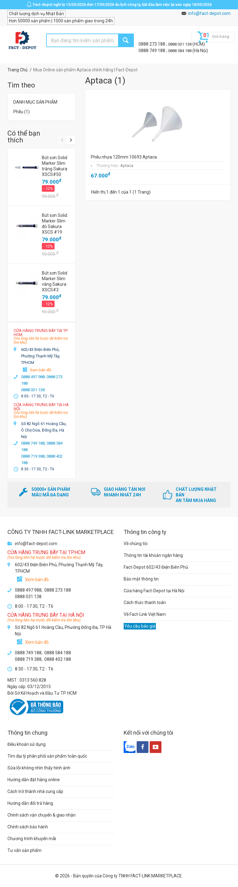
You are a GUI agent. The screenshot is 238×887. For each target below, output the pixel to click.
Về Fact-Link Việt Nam (145, 614)
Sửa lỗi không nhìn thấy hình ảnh (38, 767)
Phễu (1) (21, 111)
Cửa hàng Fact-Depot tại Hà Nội (154, 590)
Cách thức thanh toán (145, 602)
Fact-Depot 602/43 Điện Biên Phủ (156, 567)
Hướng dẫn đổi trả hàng (30, 803)
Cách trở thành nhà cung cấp (35, 791)
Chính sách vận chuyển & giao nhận (41, 815)
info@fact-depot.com (209, 13)
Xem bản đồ (40, 370)
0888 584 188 (180, 50)
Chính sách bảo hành (27, 826)
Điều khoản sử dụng (26, 744)
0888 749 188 (152, 50)
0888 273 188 (152, 44)
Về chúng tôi (136, 543)
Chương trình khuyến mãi (31, 838)
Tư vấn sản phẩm (24, 850)
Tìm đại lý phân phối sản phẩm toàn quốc (47, 756)
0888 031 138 (180, 44)
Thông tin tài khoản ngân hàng (153, 555)
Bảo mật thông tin (141, 578)
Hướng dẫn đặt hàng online (33, 779)
